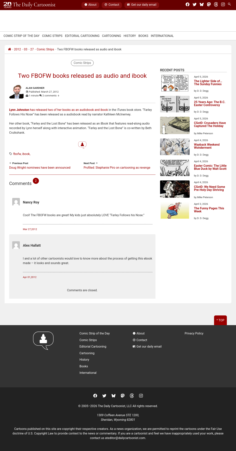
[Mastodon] (209, 5)
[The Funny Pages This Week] (175, 211)
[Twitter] (194, 5)
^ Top (220, 320)
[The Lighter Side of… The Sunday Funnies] (175, 84)
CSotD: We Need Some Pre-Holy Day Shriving (209, 188)
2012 (17, 49)
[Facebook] (187, 5)
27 (32, 49)
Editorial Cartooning (82, 36)
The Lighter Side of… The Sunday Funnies (208, 83)
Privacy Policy (194, 333)
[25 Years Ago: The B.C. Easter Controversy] (175, 105)
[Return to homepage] (44, 356)
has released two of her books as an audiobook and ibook (59, 110)
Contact (111, 5)
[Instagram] (223, 5)
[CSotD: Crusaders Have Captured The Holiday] (175, 126)
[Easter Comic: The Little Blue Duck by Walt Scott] (175, 168)
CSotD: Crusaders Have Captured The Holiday (210, 124)
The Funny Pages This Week (209, 210)
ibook (26, 154)
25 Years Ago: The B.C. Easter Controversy (210, 104)
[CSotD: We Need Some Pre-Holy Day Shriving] (175, 189)
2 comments (51, 95)
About (90, 5)
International (162, 36)
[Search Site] (230, 5)
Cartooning (111, 36)
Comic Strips (52, 36)
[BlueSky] (201, 5)
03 (25, 49)
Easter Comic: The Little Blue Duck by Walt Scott (210, 167)
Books (143, 36)
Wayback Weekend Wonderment (207, 146)
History (130, 36)
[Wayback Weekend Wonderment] (175, 147)
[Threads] (216, 5)
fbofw (17, 154)
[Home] (9, 49)
